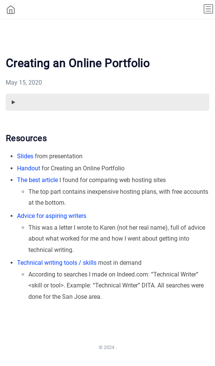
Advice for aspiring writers (51, 215)
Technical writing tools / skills (57, 262)
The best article (37, 180)
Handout (28, 168)
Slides (25, 156)
